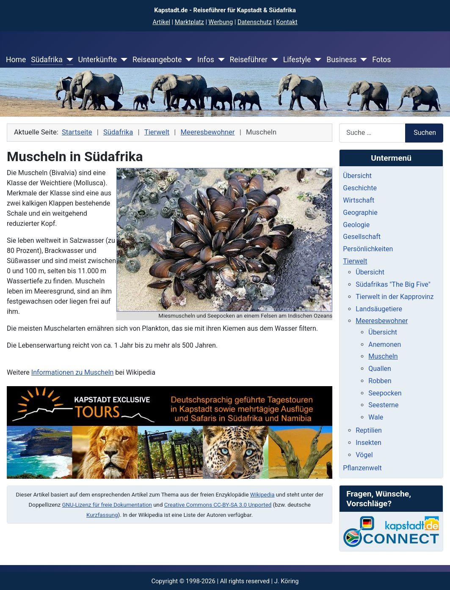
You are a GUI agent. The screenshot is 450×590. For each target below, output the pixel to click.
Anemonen (384, 344)
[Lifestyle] (316, 59)
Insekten (368, 443)
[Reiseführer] (273, 59)
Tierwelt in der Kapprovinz (394, 297)
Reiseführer (248, 59)
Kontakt (287, 22)
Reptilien (369, 430)
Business (341, 59)
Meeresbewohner (382, 321)
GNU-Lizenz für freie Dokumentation (107, 505)
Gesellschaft (362, 237)
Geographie (360, 213)
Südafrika (46, 59)
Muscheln (383, 356)
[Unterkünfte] (122, 59)
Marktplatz (189, 22)
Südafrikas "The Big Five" (393, 284)
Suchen (425, 133)
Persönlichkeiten (368, 249)
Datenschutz (254, 22)
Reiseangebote (157, 59)
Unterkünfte (97, 59)
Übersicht (357, 176)
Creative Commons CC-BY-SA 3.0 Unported (217, 505)
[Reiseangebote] (187, 59)
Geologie (356, 225)
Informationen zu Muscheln (72, 372)
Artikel (161, 22)
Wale (375, 417)
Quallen (379, 369)
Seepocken (384, 393)
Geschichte (360, 188)
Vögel (364, 455)
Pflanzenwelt (362, 468)
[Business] (361, 59)
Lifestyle (297, 59)
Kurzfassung (102, 515)
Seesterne (383, 405)
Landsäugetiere (379, 309)
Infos (205, 59)
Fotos (381, 59)
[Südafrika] (68, 59)
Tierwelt (355, 261)
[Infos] (219, 59)
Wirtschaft (358, 200)
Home (16, 59)
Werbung (221, 22)
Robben (379, 381)
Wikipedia (262, 494)
